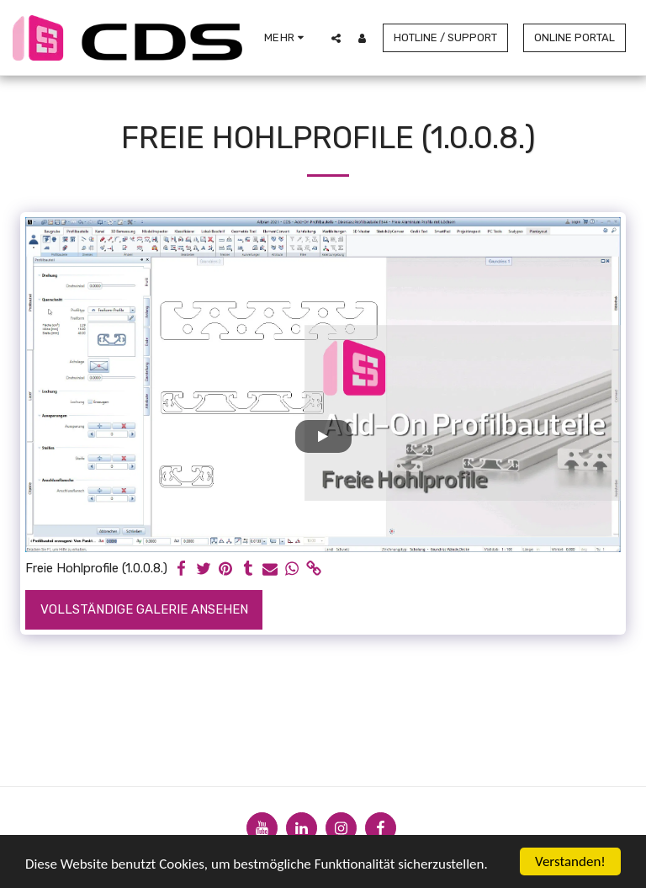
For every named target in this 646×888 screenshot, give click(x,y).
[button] (336, 38)
